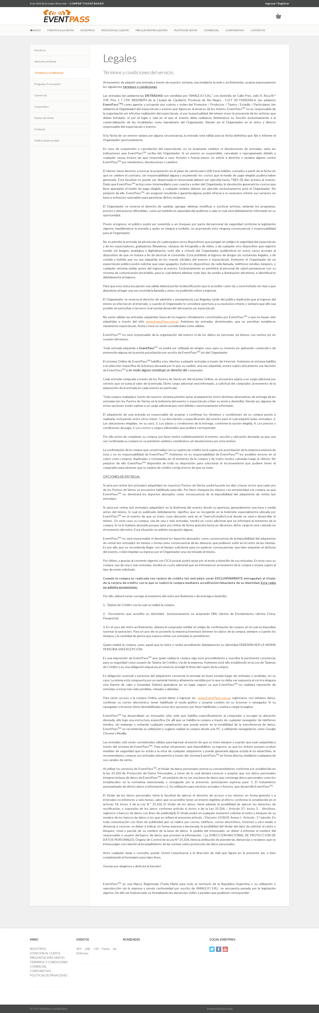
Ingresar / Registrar (277, 3)
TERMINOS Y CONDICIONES (49, 962)
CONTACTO (258, 30)
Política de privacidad (46, 140)
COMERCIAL (211, 30)
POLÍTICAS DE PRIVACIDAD (48, 975)
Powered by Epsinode (220, 1008)
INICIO (35, 30)
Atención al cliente (45, 61)
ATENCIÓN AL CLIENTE (115, 30)
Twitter (212, 949)
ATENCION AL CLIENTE (45, 953)
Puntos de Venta (44, 118)
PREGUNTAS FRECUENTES (151, 30)
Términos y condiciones (49, 72)
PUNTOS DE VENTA (185, 30)
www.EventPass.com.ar (162, 321)
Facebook (218, 949)
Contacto (39, 129)
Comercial (40, 95)
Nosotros (40, 50)
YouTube (225, 949)
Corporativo (41, 106)
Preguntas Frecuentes (47, 84)
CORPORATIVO (235, 30)
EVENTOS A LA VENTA (60, 30)
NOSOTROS (87, 30)
